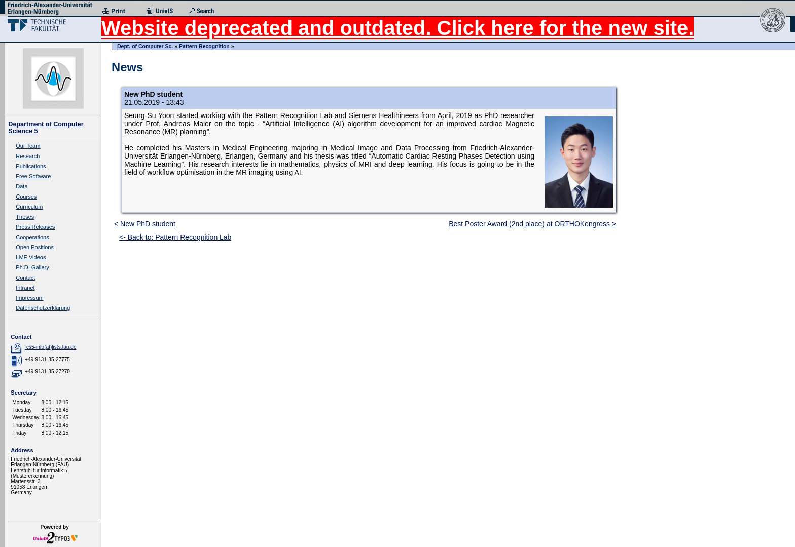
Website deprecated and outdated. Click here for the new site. (397, 28)
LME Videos (31, 257)
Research (28, 156)
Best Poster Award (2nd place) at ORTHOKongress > (532, 224)
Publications (31, 166)
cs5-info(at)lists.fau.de (51, 347)
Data (21, 186)
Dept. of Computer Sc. (145, 46)
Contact (25, 278)
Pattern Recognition (204, 46)
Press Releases (35, 227)
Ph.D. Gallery (32, 267)
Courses (26, 196)
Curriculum (29, 207)
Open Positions (35, 247)
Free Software (33, 176)
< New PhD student (144, 224)
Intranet (25, 288)
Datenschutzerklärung (43, 308)
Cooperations (32, 237)
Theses (25, 217)
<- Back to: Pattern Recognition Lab (175, 237)
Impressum (29, 298)
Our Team (28, 146)
